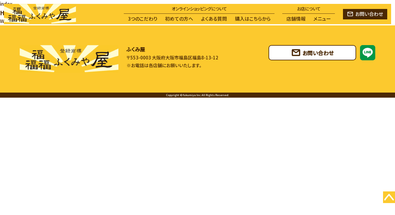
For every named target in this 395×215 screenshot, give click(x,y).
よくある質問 (214, 18)
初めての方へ (179, 18)
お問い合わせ (369, 13)
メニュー (322, 18)
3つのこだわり (142, 18)
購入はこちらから (253, 18)
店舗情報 (296, 18)
